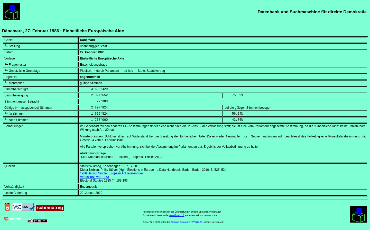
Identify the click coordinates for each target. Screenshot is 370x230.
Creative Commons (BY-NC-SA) (187, 222)
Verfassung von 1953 (94, 177)
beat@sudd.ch (176, 215)
